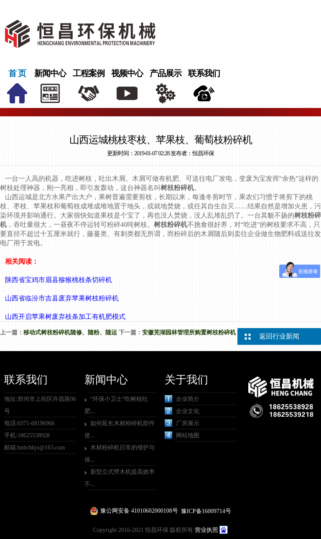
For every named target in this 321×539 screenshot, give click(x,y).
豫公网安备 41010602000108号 (139, 511)
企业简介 (182, 399)
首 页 (17, 73)
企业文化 (182, 411)
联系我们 (204, 73)
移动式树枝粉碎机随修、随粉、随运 (70, 332)
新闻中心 (50, 73)
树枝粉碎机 (177, 187)
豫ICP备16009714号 (206, 511)
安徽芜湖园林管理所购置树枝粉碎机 (189, 332)
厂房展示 (182, 423)
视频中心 (127, 73)
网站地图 (182, 435)
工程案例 (88, 73)
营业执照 (206, 530)
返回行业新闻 (279, 336)
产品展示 (165, 73)
